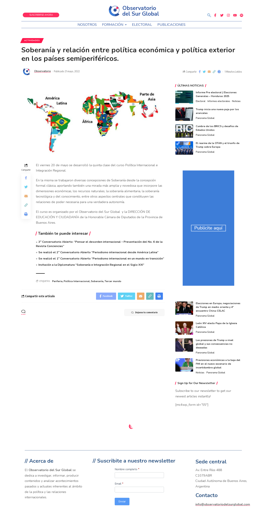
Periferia (57, 281)
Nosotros (87, 24)
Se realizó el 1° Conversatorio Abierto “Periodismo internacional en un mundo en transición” (101, 259)
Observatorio (42, 71)
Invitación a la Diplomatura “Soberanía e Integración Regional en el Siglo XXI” (91, 265)
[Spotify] (241, 15)
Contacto (206, 495)
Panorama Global (205, 118)
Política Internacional (77, 281)
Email (119, 483)
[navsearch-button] (209, 15)
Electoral (142, 24)
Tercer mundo (113, 281)
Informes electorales (219, 101)
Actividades (32, 40)
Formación (114, 24)
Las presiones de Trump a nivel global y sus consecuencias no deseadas (214, 343)
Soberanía (97, 281)
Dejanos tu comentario (144, 312)
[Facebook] (215, 15)
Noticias (236, 101)
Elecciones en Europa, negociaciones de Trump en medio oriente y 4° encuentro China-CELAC (218, 307)
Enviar (122, 501)
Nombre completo (127, 469)
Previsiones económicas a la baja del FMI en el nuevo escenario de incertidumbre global (218, 363)
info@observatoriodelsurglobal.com (222, 504)
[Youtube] (235, 15)
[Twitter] (222, 15)
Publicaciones (171, 24)
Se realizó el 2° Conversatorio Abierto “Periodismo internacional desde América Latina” (98, 252)
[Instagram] (228, 15)
